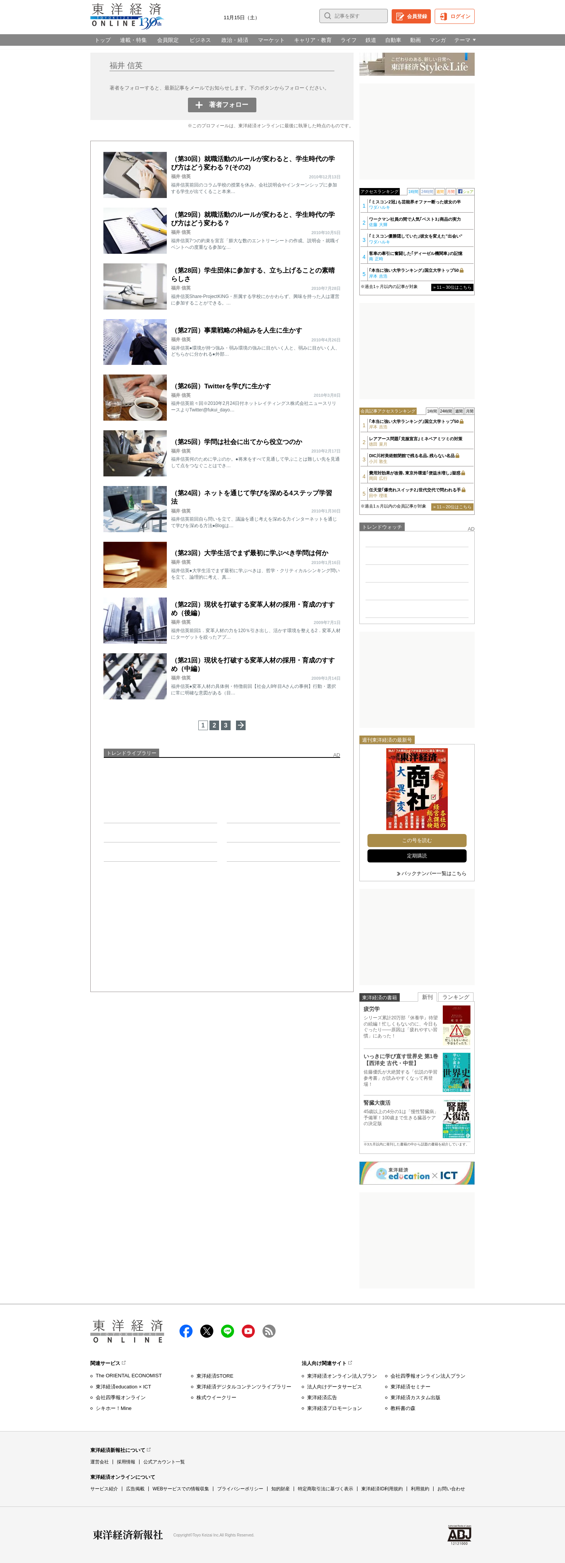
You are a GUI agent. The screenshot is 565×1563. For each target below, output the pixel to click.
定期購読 (417, 856)
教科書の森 (403, 1408)
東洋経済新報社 (128, 1535)
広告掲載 (135, 1488)
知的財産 (280, 1488)
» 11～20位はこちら (452, 506)
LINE (227, 1331)
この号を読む (417, 840)
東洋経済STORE (215, 1376)
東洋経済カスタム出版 (415, 1397)
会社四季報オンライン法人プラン (428, 1376)
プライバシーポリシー (240, 1488)
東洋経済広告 (322, 1397)
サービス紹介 (104, 1488)
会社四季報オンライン (121, 1397)
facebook (186, 1331)
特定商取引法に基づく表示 (325, 1488)
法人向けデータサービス (334, 1387)
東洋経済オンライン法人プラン (342, 1376)
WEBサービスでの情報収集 (181, 1488)
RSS (269, 1331)
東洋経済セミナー (410, 1387)
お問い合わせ (451, 1488)
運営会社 (99, 1462)
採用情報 (126, 1462)
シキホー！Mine (113, 1408)
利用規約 (420, 1488)
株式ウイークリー (216, 1397)
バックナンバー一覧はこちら (434, 873)
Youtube (248, 1331)
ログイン (460, 16)
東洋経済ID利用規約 (382, 1488)
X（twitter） (206, 1331)
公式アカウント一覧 (164, 1462)
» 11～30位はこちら (452, 287)
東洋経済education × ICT (123, 1387)
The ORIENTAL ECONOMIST (129, 1375)
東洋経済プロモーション (334, 1408)
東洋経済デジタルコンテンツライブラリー (243, 1387)
